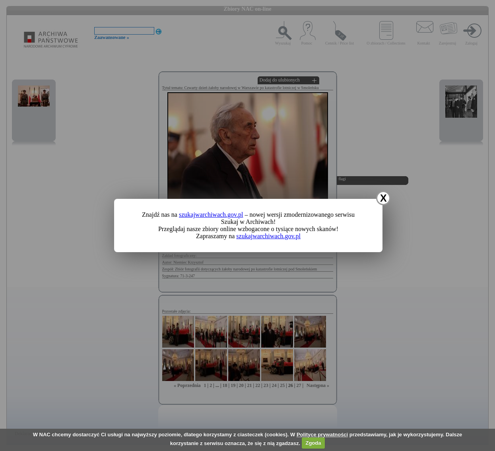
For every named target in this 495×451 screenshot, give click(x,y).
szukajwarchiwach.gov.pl (211, 214)
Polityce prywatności (322, 434)
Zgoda (313, 443)
